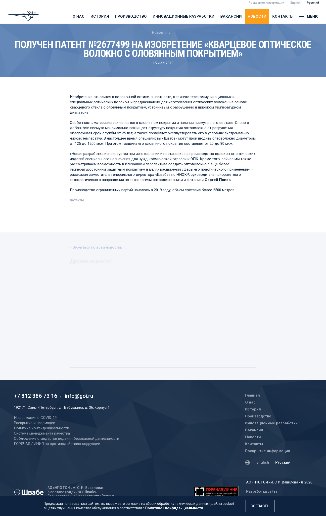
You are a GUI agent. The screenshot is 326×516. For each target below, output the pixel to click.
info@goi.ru (79, 396)
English (262, 462)
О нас (79, 16)
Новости (257, 16)
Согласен (260, 506)
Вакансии (231, 16)
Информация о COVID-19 (35, 417)
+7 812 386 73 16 (35, 396)
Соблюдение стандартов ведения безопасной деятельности (66, 438)
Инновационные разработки (183, 16)
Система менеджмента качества (42, 433)
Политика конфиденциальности (41, 428)
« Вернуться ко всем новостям (96, 247)
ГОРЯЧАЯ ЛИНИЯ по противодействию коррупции (57, 444)
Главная (252, 395)
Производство (131, 16)
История (100, 16)
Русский (282, 462)
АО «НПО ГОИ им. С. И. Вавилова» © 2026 (279, 482)
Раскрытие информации (267, 451)
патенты (77, 201)
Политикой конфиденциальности (174, 508)
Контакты (282, 16)
